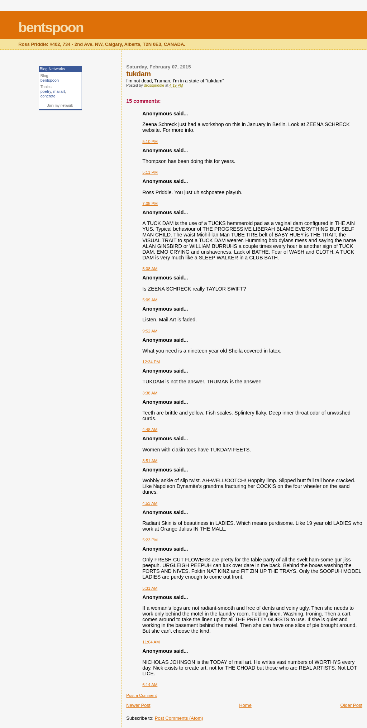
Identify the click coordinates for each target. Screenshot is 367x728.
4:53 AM (149, 503)
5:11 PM (150, 172)
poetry (45, 91)
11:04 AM (150, 642)
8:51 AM (149, 461)
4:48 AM (149, 429)
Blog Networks (52, 69)
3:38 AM (149, 393)
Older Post (351, 705)
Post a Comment (141, 695)
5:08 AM (149, 269)
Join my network (60, 105)
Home (245, 705)
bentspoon (50, 27)
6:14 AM (149, 684)
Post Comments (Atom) (179, 718)
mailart (59, 91)
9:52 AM (149, 331)
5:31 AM (149, 588)
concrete (48, 96)
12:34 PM (151, 362)
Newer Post (138, 705)
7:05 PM (150, 203)
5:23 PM (150, 540)
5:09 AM (149, 300)
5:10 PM (150, 141)
